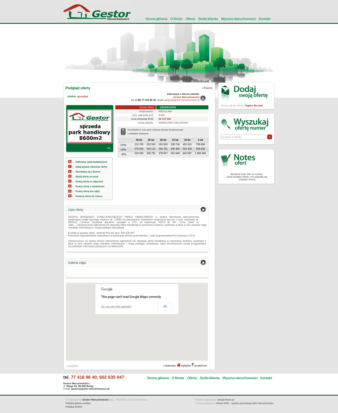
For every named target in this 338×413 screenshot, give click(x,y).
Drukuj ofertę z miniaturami (89, 186)
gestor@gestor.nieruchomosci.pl (182, 100)
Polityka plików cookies (78, 403)
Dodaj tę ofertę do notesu (88, 196)
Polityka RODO (73, 406)
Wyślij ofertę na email (86, 176)
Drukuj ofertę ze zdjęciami (89, 181)
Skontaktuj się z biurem (87, 172)
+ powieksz (72, 365)
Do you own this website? (116, 306)
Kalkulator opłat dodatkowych (91, 162)
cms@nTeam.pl (225, 399)
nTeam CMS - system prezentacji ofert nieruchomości (244, 403)
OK (165, 306)
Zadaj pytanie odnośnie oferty (91, 167)
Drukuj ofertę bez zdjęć (87, 191)
